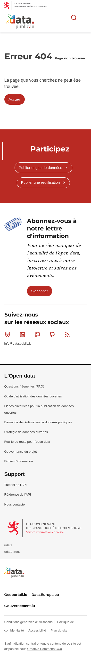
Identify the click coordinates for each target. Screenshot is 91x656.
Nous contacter (15, 504)
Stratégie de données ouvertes (26, 432)
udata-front (12, 551)
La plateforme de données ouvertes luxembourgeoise (59, 22)
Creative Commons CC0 (44, 649)
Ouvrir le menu (84, 17)
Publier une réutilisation (40, 182)
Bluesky (8, 335)
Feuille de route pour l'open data (27, 441)
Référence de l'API (17, 494)
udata (8, 545)
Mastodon (38, 335)
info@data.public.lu (18, 343)
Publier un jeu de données (40, 168)
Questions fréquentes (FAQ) (24, 386)
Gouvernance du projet (20, 451)
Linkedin (23, 335)
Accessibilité (37, 630)
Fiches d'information (18, 461)
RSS (68, 335)
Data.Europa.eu (45, 595)
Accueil (14, 99)
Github (53, 335)
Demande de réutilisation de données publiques (38, 422)
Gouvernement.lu (19, 606)
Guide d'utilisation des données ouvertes (33, 396)
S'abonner (39, 291)
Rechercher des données (74, 17)
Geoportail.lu (15, 595)
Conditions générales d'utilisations (29, 622)
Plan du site (58, 630)
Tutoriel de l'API (15, 485)
